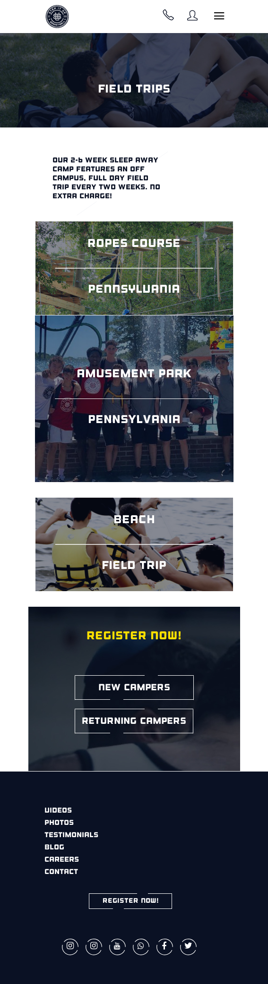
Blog (54, 847)
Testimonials (71, 835)
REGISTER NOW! (131, 901)
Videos (58, 810)
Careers (61, 860)
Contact (61, 872)
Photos (59, 823)
